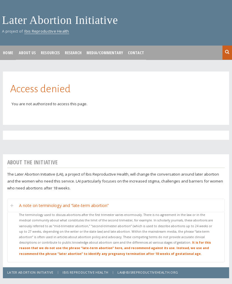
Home (8, 52)
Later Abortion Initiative (60, 20)
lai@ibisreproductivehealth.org (147, 272)
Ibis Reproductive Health (46, 31)
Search (227, 52)
